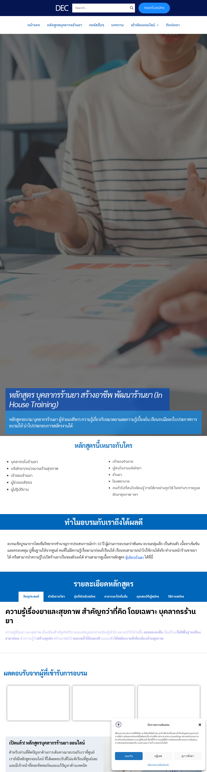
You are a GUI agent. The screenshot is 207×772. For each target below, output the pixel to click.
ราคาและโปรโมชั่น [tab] (116, 596)
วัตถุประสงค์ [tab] (31, 596)
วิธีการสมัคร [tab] (176, 596)
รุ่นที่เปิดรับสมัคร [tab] (84, 596)
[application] (157, 25)
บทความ (117, 25)
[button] (200, 725)
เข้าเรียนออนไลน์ (145, 25)
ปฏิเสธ (158, 756)
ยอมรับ (129, 756)
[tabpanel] (103, 627)
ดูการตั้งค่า (188, 756)
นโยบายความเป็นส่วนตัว (158, 764)
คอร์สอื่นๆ (96, 25)
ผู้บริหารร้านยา (136, 557)
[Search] (132, 8)
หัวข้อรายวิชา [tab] (56, 596)
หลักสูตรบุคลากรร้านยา (64, 25)
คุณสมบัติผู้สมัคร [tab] (148, 596)
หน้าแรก (33, 25)
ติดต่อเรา (173, 25)
